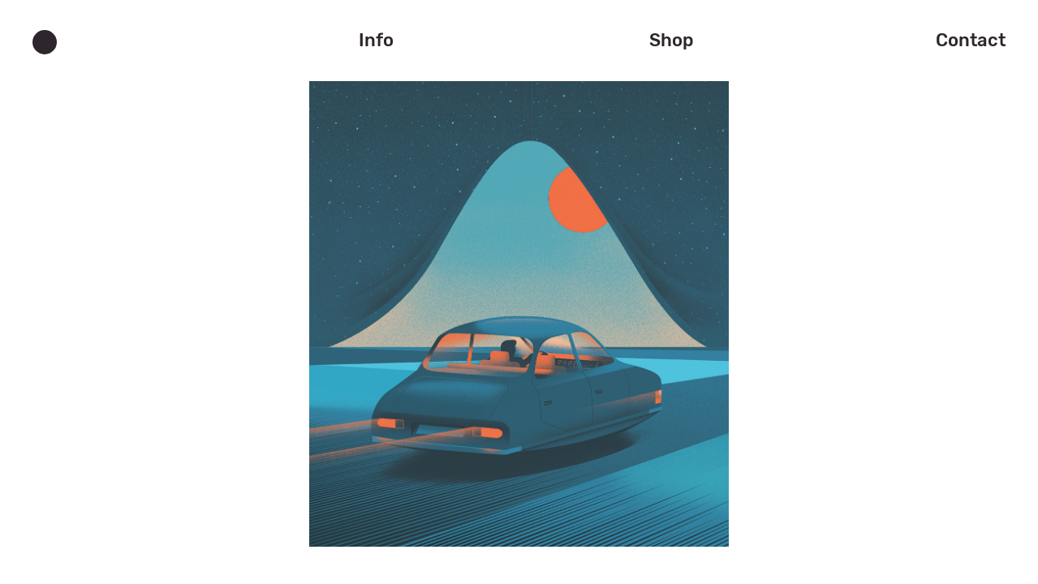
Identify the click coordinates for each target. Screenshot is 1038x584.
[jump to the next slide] (519, 307)
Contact (971, 40)
